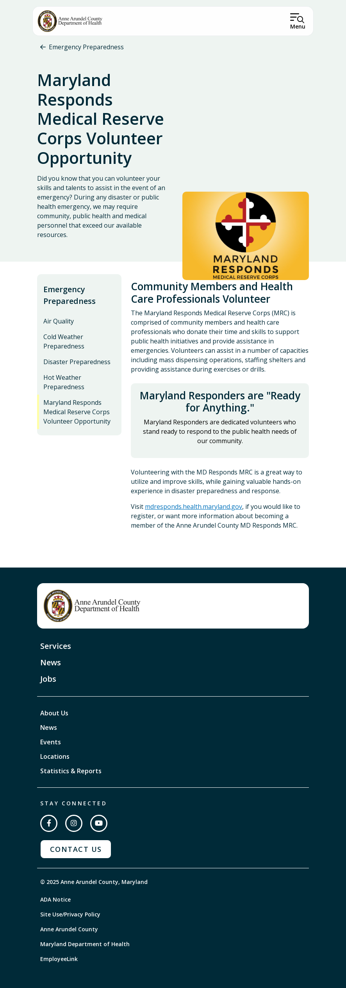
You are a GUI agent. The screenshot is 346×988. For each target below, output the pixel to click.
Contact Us (76, 849)
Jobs (48, 679)
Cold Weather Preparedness (63, 341)
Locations (55, 756)
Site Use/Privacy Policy (70, 914)
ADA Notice (55, 899)
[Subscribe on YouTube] (98, 823)
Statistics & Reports (71, 771)
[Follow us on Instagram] (73, 823)
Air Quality (58, 321)
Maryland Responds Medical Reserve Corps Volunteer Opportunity (77, 412)
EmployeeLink (59, 959)
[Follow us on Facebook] (48, 823)
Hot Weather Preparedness (63, 382)
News (50, 662)
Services (55, 646)
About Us (54, 713)
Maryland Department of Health (85, 944)
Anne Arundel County (69, 929)
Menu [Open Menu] (297, 26)
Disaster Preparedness (77, 361)
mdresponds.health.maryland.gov (193, 506)
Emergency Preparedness (86, 47)
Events (50, 742)
